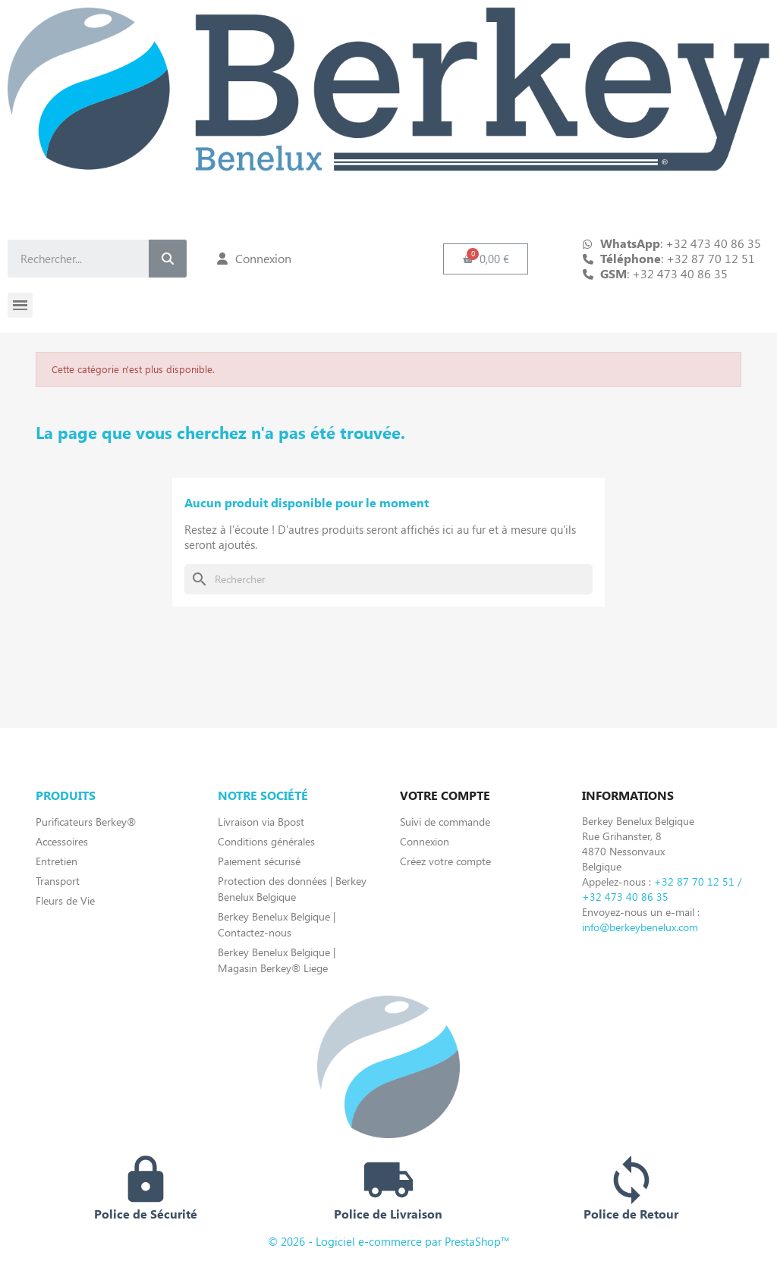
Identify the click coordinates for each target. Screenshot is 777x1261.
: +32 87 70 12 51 (677, 258)
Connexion (424, 841)
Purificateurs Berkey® (86, 821)
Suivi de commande (445, 821)
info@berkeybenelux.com (640, 927)
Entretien (56, 861)
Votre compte (445, 795)
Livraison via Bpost (261, 821)
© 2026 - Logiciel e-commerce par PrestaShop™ (389, 1241)
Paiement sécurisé (259, 861)
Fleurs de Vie (65, 900)
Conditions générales (266, 841)
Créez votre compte (445, 861)
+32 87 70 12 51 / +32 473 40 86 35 (661, 889)
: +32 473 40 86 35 (664, 273)
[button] (485, 258)
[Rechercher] (388, 579)
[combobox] (66, 259)
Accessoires (62, 841)
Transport (58, 881)
